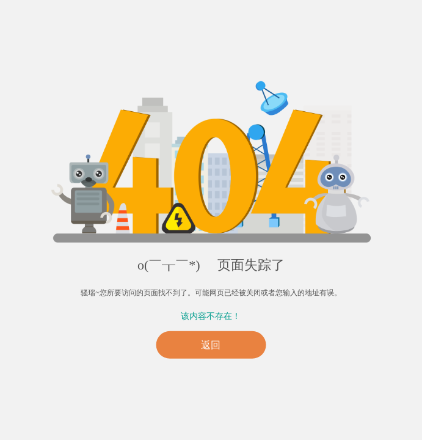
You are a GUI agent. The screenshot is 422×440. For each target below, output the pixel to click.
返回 (210, 345)
